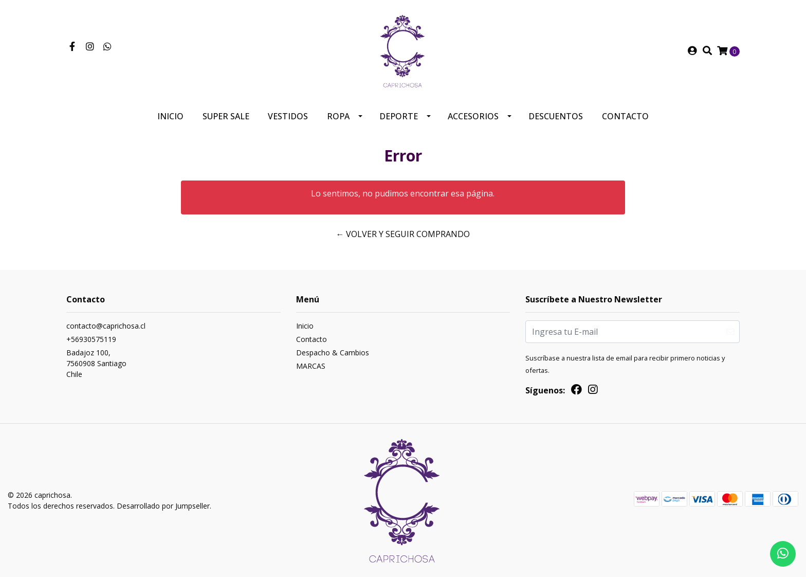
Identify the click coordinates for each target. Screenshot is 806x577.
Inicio (170, 116)
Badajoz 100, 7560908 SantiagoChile (96, 363)
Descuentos (555, 116)
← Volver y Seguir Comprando (403, 234)
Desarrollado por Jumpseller (163, 506)
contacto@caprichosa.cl (105, 326)
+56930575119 (91, 339)
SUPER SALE (226, 116)
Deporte (398, 116)
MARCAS (310, 366)
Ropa (338, 116)
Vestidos (288, 116)
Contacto (625, 116)
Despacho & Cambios (332, 352)
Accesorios (473, 116)
